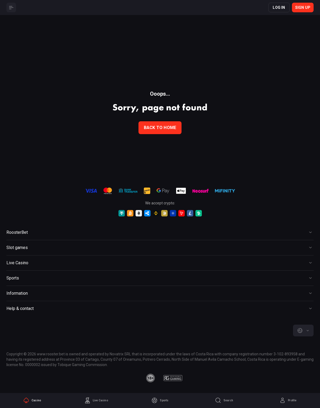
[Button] (11, 7)
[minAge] (150, 378)
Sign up (302, 7)
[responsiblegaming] (172, 378)
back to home (160, 127)
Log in (279, 7)
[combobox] (303, 330)
